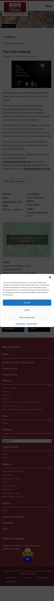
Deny (27, 310)
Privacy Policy (32, 324)
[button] (50, 277)
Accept (27, 302)
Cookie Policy (21, 324)
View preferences (27, 317)
